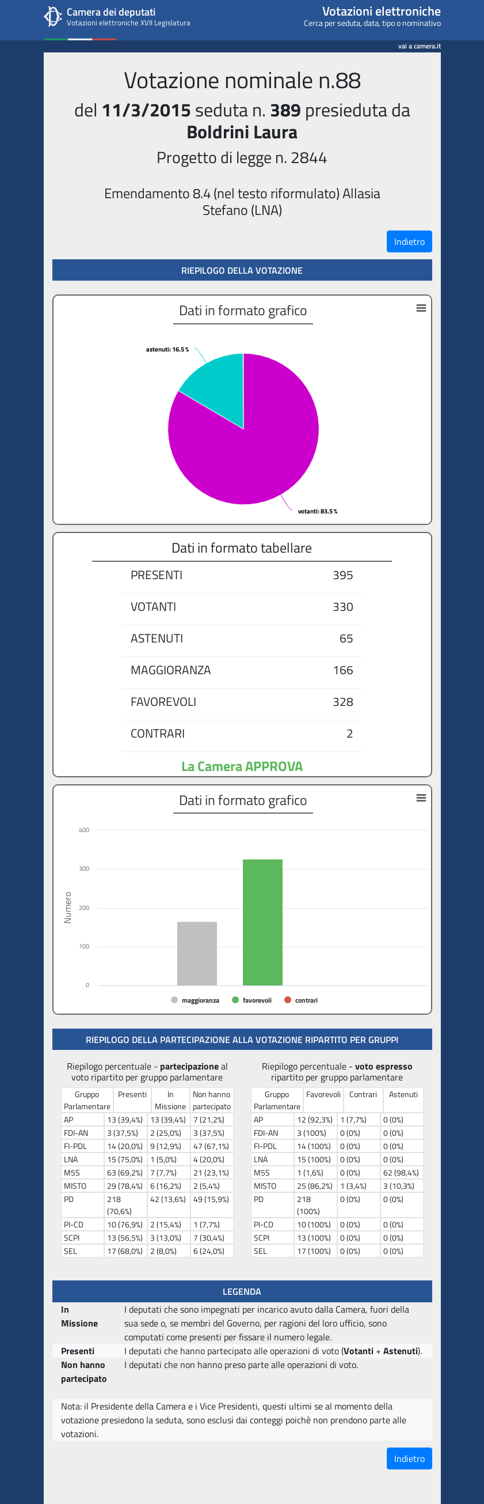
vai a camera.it (419, 44)
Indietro (409, 241)
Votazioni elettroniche (381, 11)
